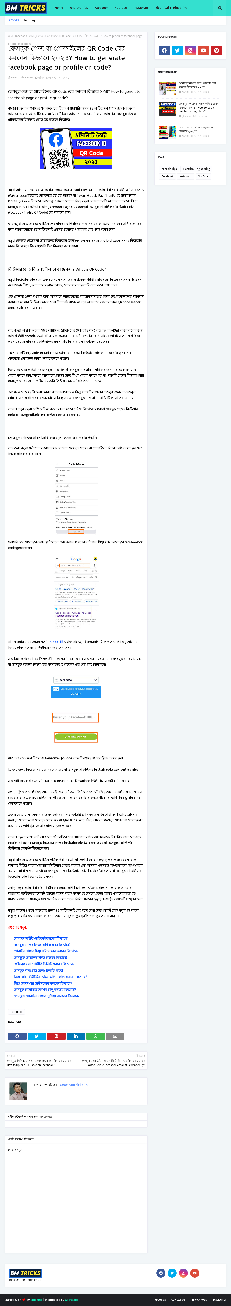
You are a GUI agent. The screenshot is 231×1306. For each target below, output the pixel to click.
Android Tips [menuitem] (79, 8)
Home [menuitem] (59, 8)
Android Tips (169, 169)
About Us (160, 1299)
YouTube (203, 176)
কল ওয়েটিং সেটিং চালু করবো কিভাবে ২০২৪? (196, 129)
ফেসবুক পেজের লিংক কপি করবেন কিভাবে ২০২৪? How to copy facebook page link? (199, 107)
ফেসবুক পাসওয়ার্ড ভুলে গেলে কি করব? (39, 971)
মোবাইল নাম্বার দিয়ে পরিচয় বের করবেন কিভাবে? (46, 951)
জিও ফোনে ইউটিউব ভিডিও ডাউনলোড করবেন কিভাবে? (50, 977)
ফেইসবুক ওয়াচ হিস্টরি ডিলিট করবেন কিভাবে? (44, 964)
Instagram (185, 176)
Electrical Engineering (196, 169)
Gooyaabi (71, 1299)
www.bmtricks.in (22, 77)
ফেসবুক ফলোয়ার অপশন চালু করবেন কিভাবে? (45, 990)
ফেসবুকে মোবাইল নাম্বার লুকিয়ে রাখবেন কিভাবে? (46, 996)
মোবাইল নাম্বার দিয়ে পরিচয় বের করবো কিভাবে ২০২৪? (197, 85)
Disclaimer (219, 1299)
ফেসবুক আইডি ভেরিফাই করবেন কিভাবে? (41, 938)
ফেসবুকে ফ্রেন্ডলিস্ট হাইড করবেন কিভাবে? (40, 958)
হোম (10, 36)
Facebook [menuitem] (101, 8)
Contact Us (178, 1299)
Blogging (36, 1299)
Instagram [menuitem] (141, 8)
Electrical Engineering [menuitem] (171, 8)
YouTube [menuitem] (121, 8)
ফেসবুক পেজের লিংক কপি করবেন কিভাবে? (42, 945)
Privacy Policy (200, 1299)
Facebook (21, 36)
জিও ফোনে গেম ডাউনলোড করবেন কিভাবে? (43, 983)
